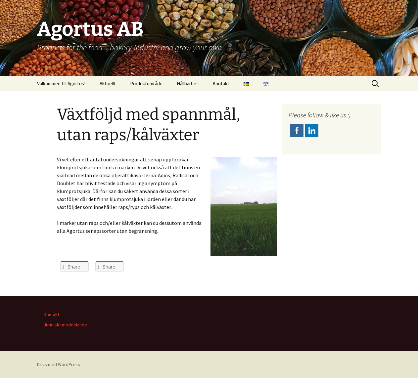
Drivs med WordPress (58, 364)
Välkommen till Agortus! (61, 83)
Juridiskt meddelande (65, 325)
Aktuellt (108, 83)
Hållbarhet (187, 83)
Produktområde (146, 83)
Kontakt (220, 83)
